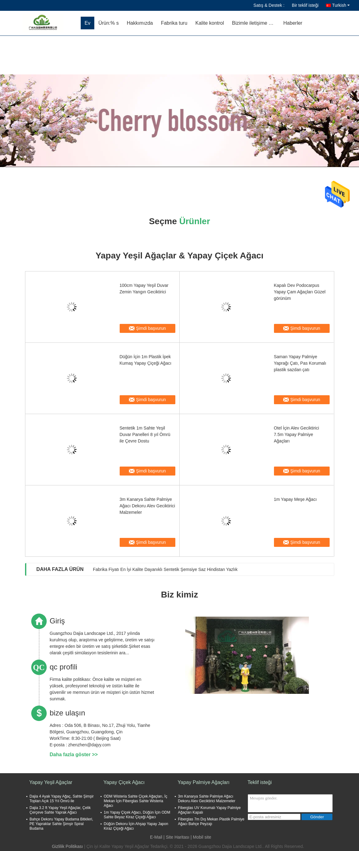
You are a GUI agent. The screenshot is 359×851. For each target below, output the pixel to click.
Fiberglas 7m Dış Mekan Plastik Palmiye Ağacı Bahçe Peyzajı (211, 821)
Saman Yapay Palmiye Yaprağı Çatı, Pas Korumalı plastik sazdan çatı (300, 363)
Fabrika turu (174, 23)
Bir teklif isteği (305, 5)
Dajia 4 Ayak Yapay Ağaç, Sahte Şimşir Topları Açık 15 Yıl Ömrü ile (62, 798)
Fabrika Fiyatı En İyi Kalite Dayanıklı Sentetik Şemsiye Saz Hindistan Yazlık (165, 569)
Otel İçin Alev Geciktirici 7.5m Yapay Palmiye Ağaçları (296, 434)
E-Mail (156, 837)
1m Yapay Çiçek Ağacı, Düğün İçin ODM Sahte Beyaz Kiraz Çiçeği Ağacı (137, 814)
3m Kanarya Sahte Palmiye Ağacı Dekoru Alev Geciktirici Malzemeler (147, 506)
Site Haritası (177, 837)
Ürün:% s (108, 23)
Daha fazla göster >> (74, 754)
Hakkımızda (140, 23)
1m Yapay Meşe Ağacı (295, 499)
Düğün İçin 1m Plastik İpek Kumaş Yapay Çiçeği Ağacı (146, 360)
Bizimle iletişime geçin (255, 23)
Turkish (340, 5)
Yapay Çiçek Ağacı (124, 782)
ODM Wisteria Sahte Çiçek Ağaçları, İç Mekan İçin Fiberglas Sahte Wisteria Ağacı (135, 801)
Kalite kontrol (209, 23)
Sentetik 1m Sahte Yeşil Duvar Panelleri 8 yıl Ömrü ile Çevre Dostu (145, 434)
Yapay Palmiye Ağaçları (204, 782)
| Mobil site (200, 837)
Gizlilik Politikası (67, 846)
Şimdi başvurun (151, 328)
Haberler (292, 23)
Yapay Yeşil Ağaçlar (50, 782)
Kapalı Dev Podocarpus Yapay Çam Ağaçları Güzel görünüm (300, 292)
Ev (88, 23)
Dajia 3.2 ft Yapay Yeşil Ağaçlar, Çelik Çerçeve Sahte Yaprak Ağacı (60, 810)
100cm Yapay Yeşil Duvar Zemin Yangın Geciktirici (144, 288)
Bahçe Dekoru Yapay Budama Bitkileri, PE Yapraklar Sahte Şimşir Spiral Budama (61, 824)
